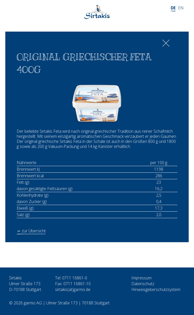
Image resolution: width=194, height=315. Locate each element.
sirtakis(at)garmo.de (72, 289)
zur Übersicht (34, 231)
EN (181, 8)
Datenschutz (142, 283)
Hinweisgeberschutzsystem (155, 289)
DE (173, 8)
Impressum (141, 278)
